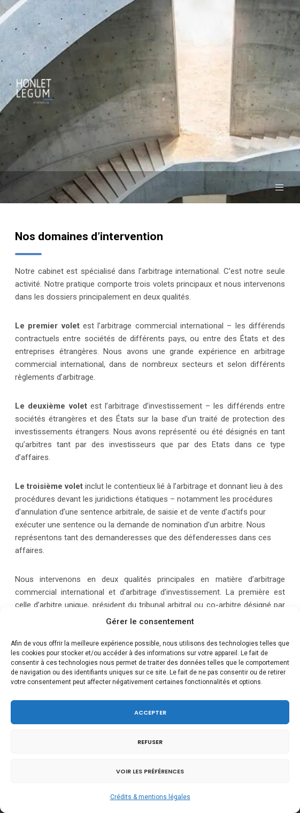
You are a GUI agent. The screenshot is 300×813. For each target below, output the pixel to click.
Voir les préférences (150, 771)
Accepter (150, 712)
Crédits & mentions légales (150, 797)
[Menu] (276, 187)
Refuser (150, 742)
